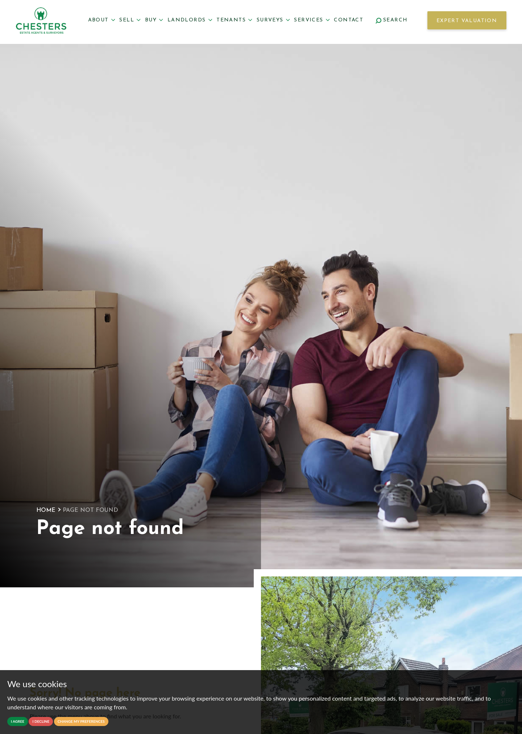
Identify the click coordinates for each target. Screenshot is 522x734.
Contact (348, 20)
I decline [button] (40, 721)
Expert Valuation (466, 21)
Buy (154, 20)
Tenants (234, 20)
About (101, 20)
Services (312, 20)
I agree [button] (17, 721)
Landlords (189, 20)
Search (392, 20)
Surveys (273, 20)
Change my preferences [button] (81, 721)
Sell (129, 20)
